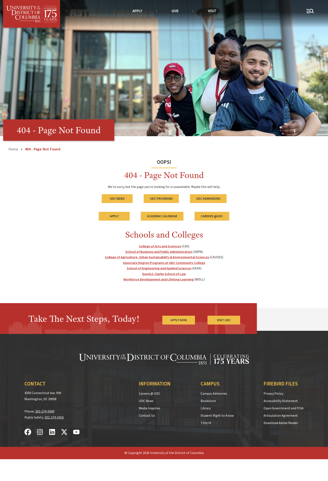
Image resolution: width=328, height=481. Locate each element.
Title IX (206, 423)
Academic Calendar (162, 216)
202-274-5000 (44, 411)
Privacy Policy (273, 393)
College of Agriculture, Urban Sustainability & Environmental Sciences (157, 257)
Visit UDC (224, 320)
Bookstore (208, 401)
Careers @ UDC (149, 393)
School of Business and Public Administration (158, 252)
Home (13, 149)
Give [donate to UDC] (175, 11)
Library (206, 408)
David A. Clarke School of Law (164, 274)
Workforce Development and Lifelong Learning (158, 279)
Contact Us (147, 415)
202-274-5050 (54, 417)
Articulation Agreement (281, 415)
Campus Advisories (214, 393)
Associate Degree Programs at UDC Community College (164, 263)
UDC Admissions (208, 198)
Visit (212, 11)
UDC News (117, 198)
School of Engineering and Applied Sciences (159, 268)
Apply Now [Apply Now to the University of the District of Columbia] (178, 320)
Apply (137, 11)
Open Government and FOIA (284, 408)
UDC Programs (161, 198)
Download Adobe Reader (281, 423)
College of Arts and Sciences (160, 246)
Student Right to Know (217, 415)
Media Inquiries (149, 408)
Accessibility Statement (281, 401)
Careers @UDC (212, 216)
